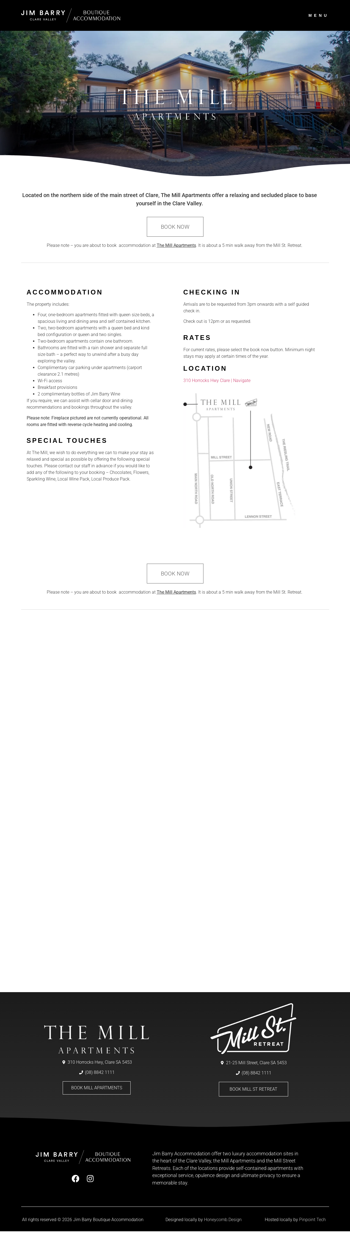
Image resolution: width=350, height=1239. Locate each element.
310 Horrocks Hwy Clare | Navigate (216, 388)
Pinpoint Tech (312, 1227)
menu (318, 15)
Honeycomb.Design (223, 1227)
